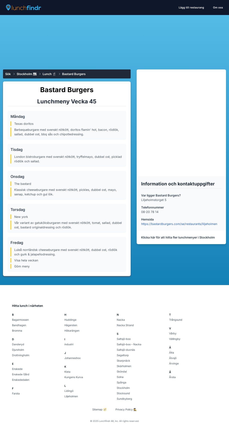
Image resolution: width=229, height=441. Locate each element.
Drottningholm (20, 355)
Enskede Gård (20, 374)
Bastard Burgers (74, 74)
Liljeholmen (71, 396)
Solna (120, 377)
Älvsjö (172, 358)
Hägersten (70, 325)
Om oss (218, 7)
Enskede (17, 368)
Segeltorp (123, 355)
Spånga (121, 382)
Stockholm (123, 387)
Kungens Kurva (73, 377)
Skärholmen (124, 366)
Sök (8, 74)
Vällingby (174, 338)
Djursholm (18, 349)
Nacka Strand (125, 325)
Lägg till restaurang (191, 7)
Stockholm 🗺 (27, 74)
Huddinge (70, 319)
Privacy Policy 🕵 (126, 409)
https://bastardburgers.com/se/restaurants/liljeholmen (179, 224)
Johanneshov (72, 358)
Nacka (121, 319)
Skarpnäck (123, 360)
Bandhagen (19, 325)
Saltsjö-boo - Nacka (129, 344)
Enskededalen (20, 379)
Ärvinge (174, 363)
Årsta (172, 377)
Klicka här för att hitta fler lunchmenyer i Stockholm (178, 237)
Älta (171, 352)
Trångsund (175, 319)
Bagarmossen (20, 319)
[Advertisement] (114, 40)
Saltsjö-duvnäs (126, 349)
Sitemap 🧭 (99, 409)
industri (68, 344)
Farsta (16, 393)
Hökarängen (71, 330)
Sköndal (122, 371)
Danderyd (18, 344)
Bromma (17, 330)
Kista (67, 371)
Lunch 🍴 (49, 74)
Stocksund (123, 393)
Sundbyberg (124, 398)
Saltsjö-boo (124, 338)
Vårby (172, 333)
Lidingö (68, 390)
